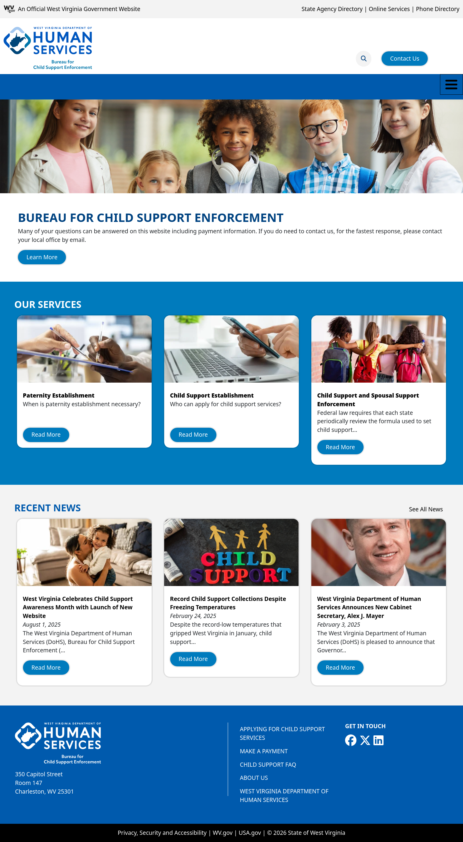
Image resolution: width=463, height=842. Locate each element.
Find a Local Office (272, 86)
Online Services (389, 9)
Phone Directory (437, 9)
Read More (46, 434)
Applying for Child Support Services (282, 733)
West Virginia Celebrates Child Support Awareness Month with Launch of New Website (78, 607)
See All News (426, 509)
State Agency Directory (332, 9)
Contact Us (404, 55)
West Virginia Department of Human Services (284, 795)
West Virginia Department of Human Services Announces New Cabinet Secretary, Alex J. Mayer (369, 607)
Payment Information (167, 86)
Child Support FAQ (268, 764)
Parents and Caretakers (94, 86)
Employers (222, 86)
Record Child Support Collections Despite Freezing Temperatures (228, 603)
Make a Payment (28, 86)
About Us (254, 778)
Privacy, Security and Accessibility (162, 833)
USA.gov (250, 833)
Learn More (42, 257)
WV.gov (223, 833)
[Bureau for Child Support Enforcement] (48, 48)
